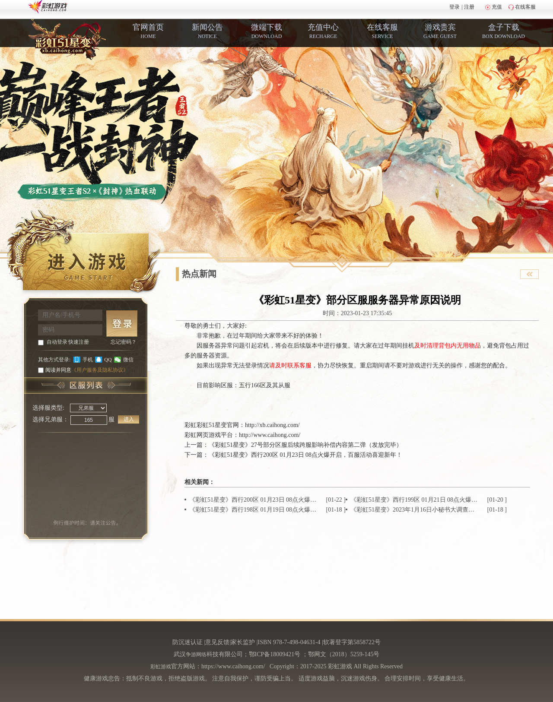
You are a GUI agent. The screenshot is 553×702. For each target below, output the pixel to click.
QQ (107, 360)
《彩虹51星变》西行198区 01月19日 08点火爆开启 (253, 509)
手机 (88, 360)
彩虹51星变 (212, 425)
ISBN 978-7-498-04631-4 (289, 642)
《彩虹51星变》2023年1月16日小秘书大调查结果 (414, 509)
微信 (128, 360)
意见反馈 (217, 642)
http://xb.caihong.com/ (272, 425)
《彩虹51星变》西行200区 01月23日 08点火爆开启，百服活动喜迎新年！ (305, 455)
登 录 (121, 323)
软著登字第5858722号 (352, 642)
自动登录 (57, 342)
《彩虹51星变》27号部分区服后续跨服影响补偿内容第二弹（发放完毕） (305, 445)
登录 (454, 7)
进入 (129, 419)
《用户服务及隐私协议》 (99, 370)
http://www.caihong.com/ (269, 435)
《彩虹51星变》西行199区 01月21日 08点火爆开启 (414, 499)
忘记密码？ (124, 342)
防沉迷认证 (187, 642)
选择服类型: (48, 408)
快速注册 (78, 342)
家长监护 (243, 642)
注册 (469, 7)
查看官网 (529, 274)
